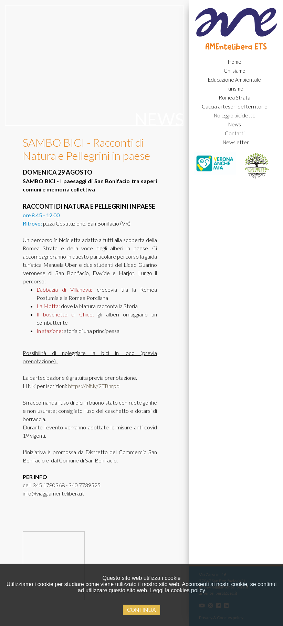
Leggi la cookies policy (177, 590)
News (234, 124)
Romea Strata (234, 97)
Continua (141, 610)
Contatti (234, 133)
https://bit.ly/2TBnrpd (93, 386)
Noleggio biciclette (234, 115)
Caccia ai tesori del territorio (235, 106)
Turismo (234, 88)
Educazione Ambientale (234, 79)
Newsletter (236, 142)
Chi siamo (234, 70)
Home (234, 62)
